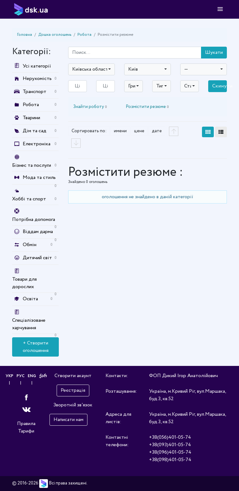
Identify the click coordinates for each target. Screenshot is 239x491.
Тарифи (26, 431)
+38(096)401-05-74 (170, 452)
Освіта (30, 298)
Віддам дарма (38, 231)
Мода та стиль (39, 177)
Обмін (29, 244)
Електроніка (36, 143)
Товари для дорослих (24, 283)
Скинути (219, 86)
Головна (24, 35)
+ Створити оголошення (36, 346)
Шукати (214, 52)
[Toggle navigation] (220, 9)
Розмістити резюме (147, 107)
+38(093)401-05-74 (170, 444)
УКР (9, 376)
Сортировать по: (89, 131)
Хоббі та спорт (29, 199)
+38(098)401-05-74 (170, 459)
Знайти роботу (90, 107)
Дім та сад (34, 130)
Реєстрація (73, 390)
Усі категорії (31, 66)
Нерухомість (37, 78)
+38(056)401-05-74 (170, 437)
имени (120, 131)
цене (139, 131)
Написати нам (68, 419)
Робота (84, 35)
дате (157, 131)
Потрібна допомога (33, 219)
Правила (26, 423)
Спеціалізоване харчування (28, 324)
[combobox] (91, 69)
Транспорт (34, 91)
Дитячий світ (37, 257)
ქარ (43, 376)
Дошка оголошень (54, 35)
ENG (32, 376)
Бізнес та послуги (31, 165)
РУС (20, 376)
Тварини (31, 117)
